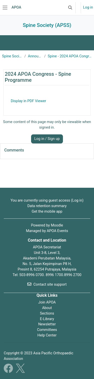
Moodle (57, 225)
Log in (88, 7)
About (47, 308)
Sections (47, 313)
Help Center (46, 335)
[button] (70, 7)
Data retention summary (47, 206)
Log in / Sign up (47, 138)
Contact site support (46, 284)
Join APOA (47, 302)
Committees (47, 329)
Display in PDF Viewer (28, 101)
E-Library (47, 319)
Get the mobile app (47, 211)
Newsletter (47, 324)
